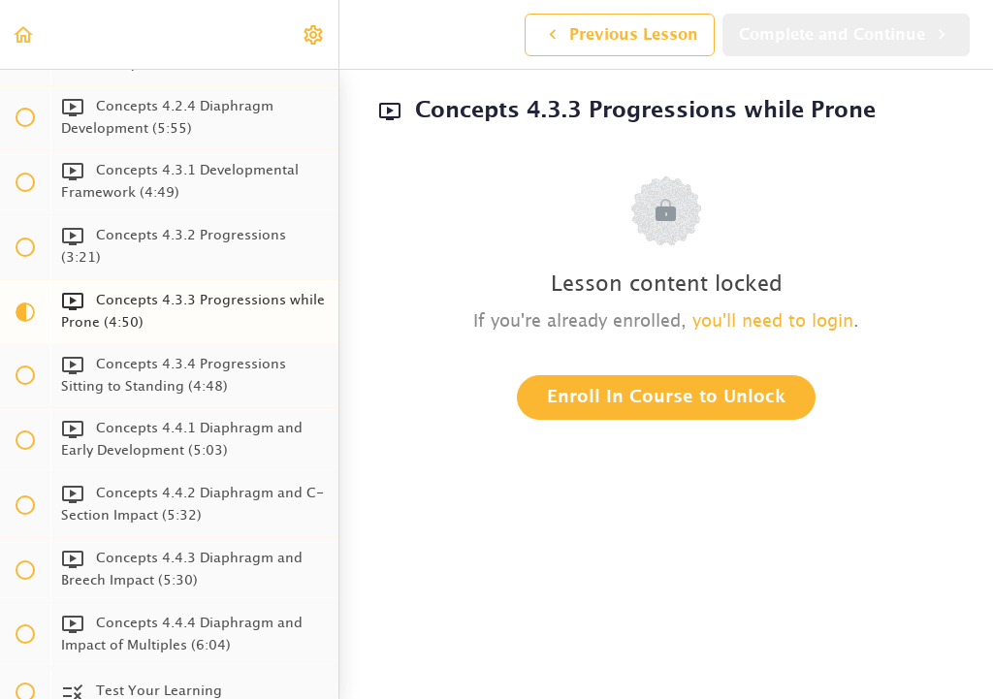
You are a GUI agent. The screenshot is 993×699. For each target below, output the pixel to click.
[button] (24, 34)
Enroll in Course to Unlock (666, 397)
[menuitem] (314, 34)
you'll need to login (772, 322)
